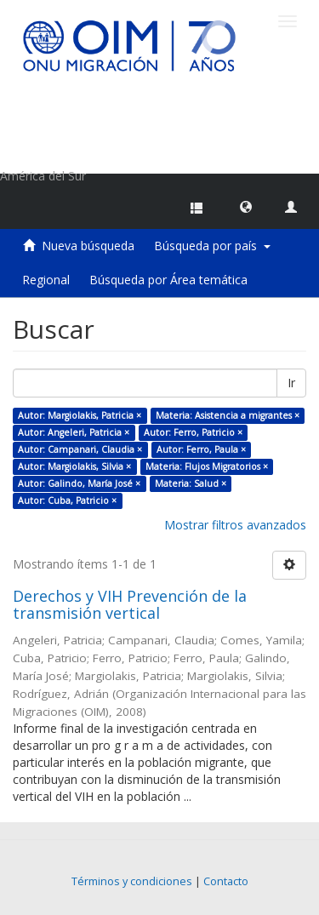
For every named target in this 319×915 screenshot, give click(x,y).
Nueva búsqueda (88, 245)
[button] (246, 206)
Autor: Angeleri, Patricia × (73, 432)
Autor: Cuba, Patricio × (67, 500)
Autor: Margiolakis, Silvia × (74, 466)
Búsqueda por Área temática (168, 280)
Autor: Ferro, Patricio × (193, 432)
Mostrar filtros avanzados (235, 525)
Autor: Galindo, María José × (79, 483)
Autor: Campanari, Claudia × (80, 449)
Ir (291, 383)
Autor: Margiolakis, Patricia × (79, 415)
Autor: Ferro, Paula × (201, 449)
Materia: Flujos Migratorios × (206, 466)
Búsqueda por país (212, 245)
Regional (46, 280)
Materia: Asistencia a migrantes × (227, 415)
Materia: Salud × (190, 483)
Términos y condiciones (131, 881)
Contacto (225, 881)
